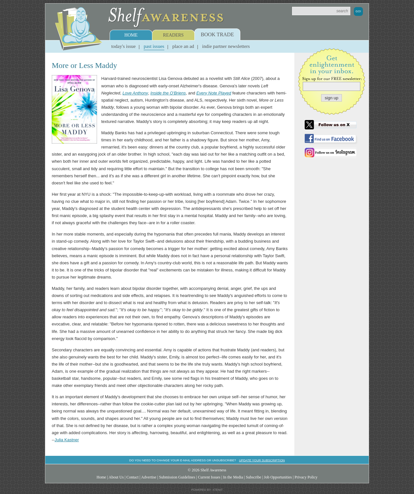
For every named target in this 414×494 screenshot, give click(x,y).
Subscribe (253, 477)
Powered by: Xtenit (207, 489)
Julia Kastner (67, 439)
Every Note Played (213, 93)
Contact (132, 477)
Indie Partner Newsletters (226, 46)
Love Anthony (135, 93)
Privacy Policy (306, 477)
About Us (116, 477)
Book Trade (217, 34)
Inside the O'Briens (168, 93)
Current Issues (209, 477)
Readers (173, 35)
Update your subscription (262, 460)
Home (130, 35)
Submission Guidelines (177, 477)
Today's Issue (123, 46)
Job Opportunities (278, 477)
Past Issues (154, 46)
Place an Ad (183, 46)
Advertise (148, 477)
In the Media (233, 477)
